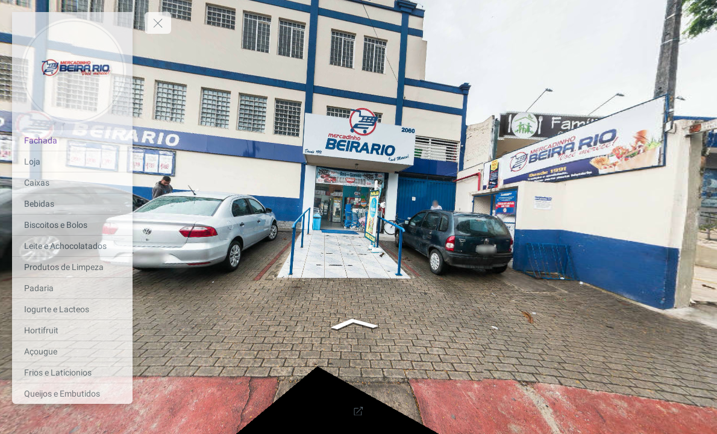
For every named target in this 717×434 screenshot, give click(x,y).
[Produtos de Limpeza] (72, 267)
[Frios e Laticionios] (72, 372)
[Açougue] (72, 351)
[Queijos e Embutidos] (72, 393)
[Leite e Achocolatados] (72, 246)
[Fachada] (72, 140)
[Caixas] (72, 182)
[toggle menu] (158, 23)
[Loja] (72, 161)
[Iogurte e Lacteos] (72, 309)
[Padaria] (72, 288)
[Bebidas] (72, 203)
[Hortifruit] (72, 330)
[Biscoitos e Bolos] (72, 225)
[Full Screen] (358, 411)
